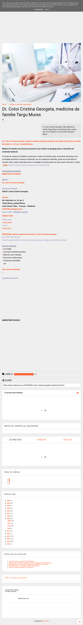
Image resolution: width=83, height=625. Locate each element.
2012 (8, 544)
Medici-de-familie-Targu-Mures (20, 104)
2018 (8, 518)
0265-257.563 (7, 216)
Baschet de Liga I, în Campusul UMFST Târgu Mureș (24, 566)
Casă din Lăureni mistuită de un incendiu (21, 567)
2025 (8, 503)
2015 (8, 536)
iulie (8, 523)
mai (8, 528)
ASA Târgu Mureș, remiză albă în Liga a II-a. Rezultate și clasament (28, 564)
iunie (8, 526)
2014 (8, 539)
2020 (8, 516)
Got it (47, 9)
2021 (8, 513)
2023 (8, 508)
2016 (8, 533)
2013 (8, 541)
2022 (8, 511)
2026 (8, 500)
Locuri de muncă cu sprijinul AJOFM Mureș (21, 561)
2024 (8, 505)
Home (4, 104)
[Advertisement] (41, 25)
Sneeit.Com (45, 621)
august (9, 520)
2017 (8, 531)
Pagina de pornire (23, 598)
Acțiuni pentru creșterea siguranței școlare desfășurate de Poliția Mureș (30, 563)
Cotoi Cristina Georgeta (14, 183)
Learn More (38, 9)
